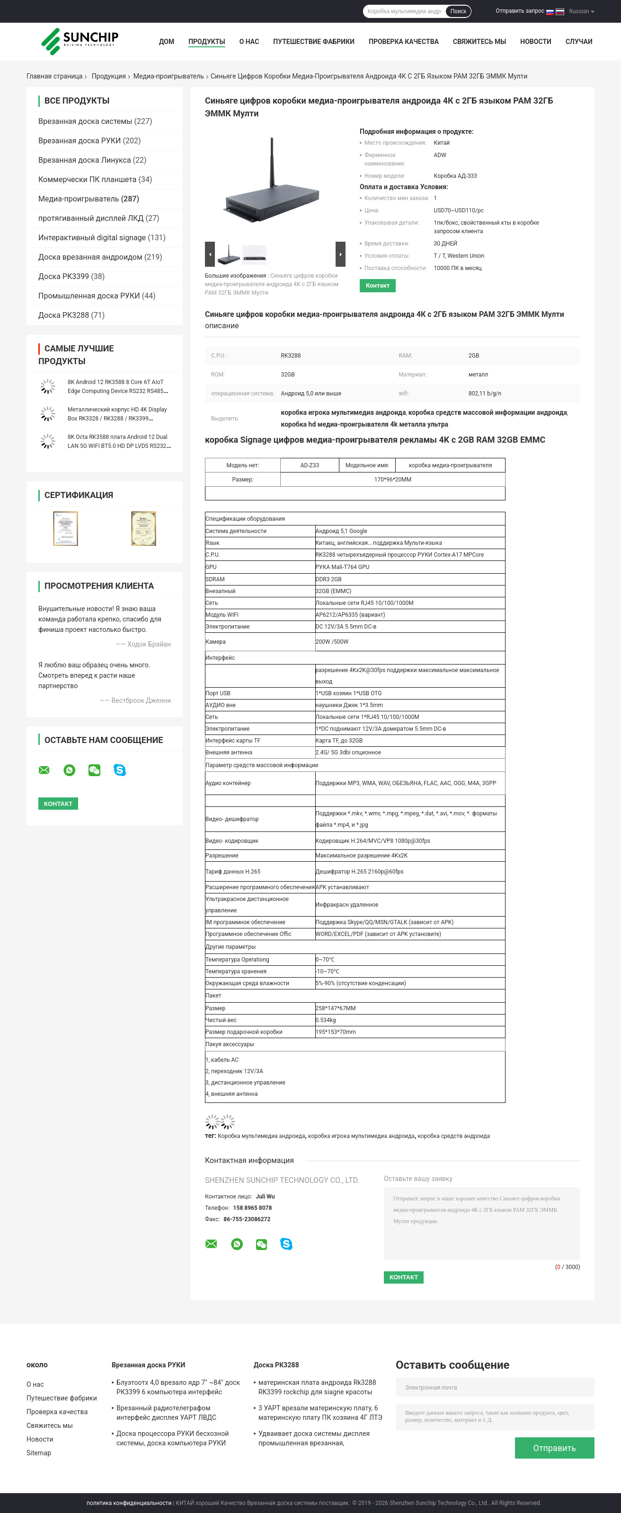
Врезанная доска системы (85, 121)
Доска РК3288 (63, 315)
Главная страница (54, 76)
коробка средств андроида (453, 1136)
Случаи (579, 41)
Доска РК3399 (63, 276)
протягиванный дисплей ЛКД (91, 218)
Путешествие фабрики (314, 41)
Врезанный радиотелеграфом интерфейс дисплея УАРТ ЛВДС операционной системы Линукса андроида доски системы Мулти (168, 1414)
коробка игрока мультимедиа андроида (361, 1136)
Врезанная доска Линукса (84, 160)
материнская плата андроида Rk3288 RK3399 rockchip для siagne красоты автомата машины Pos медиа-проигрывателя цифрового (317, 1389)
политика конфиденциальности (129, 1503)
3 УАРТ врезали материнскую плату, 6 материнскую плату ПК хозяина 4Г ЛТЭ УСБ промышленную (320, 1414)
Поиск (458, 11)
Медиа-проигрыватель (168, 76)
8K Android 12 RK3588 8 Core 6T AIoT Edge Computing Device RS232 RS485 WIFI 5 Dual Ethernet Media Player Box (116, 391)
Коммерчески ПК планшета (87, 179)
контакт (378, 285)
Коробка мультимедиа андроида (261, 1136)
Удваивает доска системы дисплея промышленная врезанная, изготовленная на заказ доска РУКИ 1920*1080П (316, 1440)
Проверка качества (404, 41)
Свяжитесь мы (479, 41)
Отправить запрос (520, 11)
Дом (166, 41)
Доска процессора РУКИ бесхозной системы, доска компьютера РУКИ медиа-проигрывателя (172, 1440)
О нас (249, 41)
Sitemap (39, 1453)
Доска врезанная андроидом (90, 257)
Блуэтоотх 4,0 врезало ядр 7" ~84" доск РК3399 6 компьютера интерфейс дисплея (178, 1389)
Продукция (109, 76)
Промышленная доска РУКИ (89, 295)
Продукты (206, 41)
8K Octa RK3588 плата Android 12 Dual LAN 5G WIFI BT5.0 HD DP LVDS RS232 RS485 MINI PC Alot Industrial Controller (118, 446)
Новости (535, 41)
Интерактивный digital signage (92, 237)
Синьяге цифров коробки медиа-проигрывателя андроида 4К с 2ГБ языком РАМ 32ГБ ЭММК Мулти (271, 284)
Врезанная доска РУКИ (79, 140)
